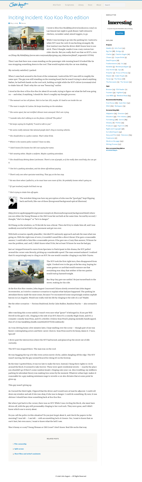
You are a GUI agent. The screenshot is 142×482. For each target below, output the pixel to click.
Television (124, 135)
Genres (23, 23)
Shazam (109, 76)
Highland (119, 92)
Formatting (110, 119)
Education (109, 116)
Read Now (119, 33)
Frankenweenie (111, 63)
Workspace (118, 106)
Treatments (110, 138)
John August (18, 4)
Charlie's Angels (121, 54)
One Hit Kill (110, 69)
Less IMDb (109, 95)
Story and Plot (111, 135)
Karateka (109, 66)
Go (122, 63)
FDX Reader (120, 89)
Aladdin (108, 48)
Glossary (109, 122)
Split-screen (19, 449)
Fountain (109, 92)
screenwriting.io (111, 150)
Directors (121, 113)
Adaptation (110, 113)
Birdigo (118, 51)
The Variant (124, 82)
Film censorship (20, 444)
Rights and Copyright (113, 129)
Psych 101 (121, 125)
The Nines (117, 79)
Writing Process (111, 144)
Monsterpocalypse (122, 66)
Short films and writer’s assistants (27, 453)
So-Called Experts (112, 132)
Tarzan (108, 79)
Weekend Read (122, 95)
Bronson (109, 89)
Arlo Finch (118, 48)
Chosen (108, 57)
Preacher (109, 72)
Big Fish (109, 51)
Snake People (120, 76)
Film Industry (122, 116)
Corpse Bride (119, 57)
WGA (108, 106)
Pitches (118, 122)
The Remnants (111, 82)
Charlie (108, 54)
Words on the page (112, 141)
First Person (110, 103)
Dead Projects (111, 60)
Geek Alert (123, 103)
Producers (109, 125)
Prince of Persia (121, 72)
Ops (119, 69)
